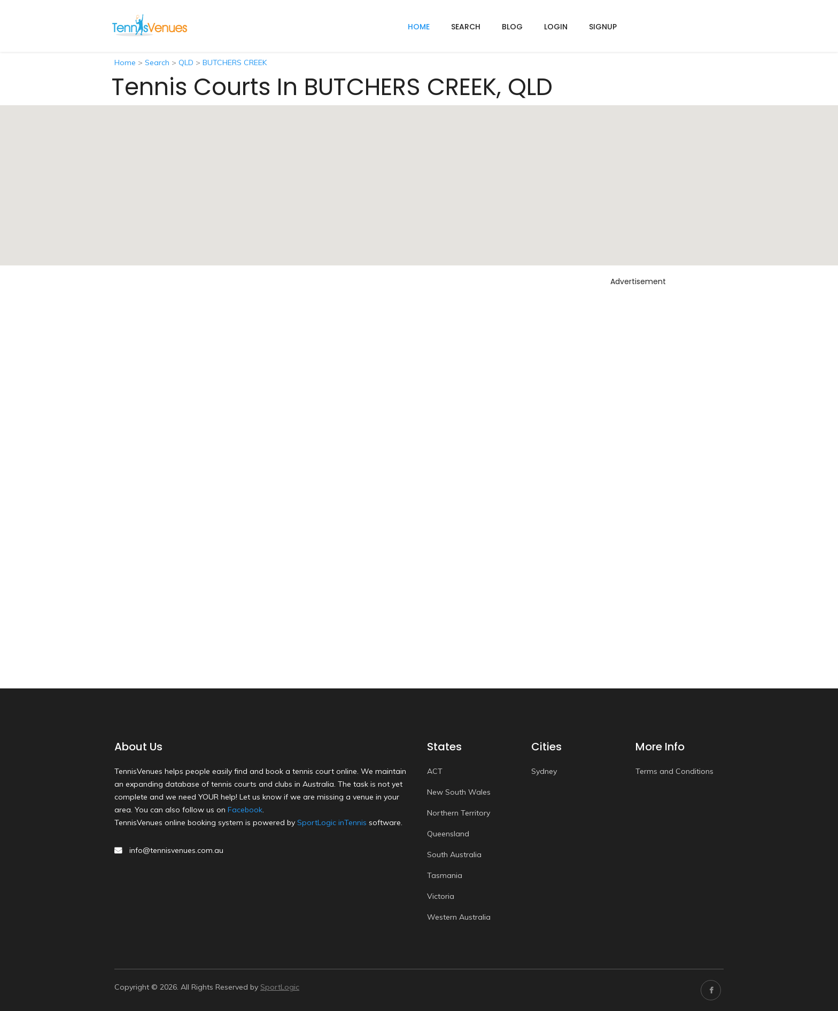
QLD (186, 62)
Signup (603, 26)
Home (125, 62)
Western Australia (459, 917)
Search (465, 26)
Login (556, 26)
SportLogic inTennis (332, 822)
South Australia (454, 854)
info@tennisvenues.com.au (176, 850)
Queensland (448, 833)
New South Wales (459, 792)
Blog (512, 26)
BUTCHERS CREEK (235, 62)
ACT (435, 771)
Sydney (544, 771)
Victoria (440, 896)
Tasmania (444, 875)
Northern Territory (458, 813)
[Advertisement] (638, 450)
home (419, 26)
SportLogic (279, 987)
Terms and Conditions (674, 771)
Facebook (245, 809)
